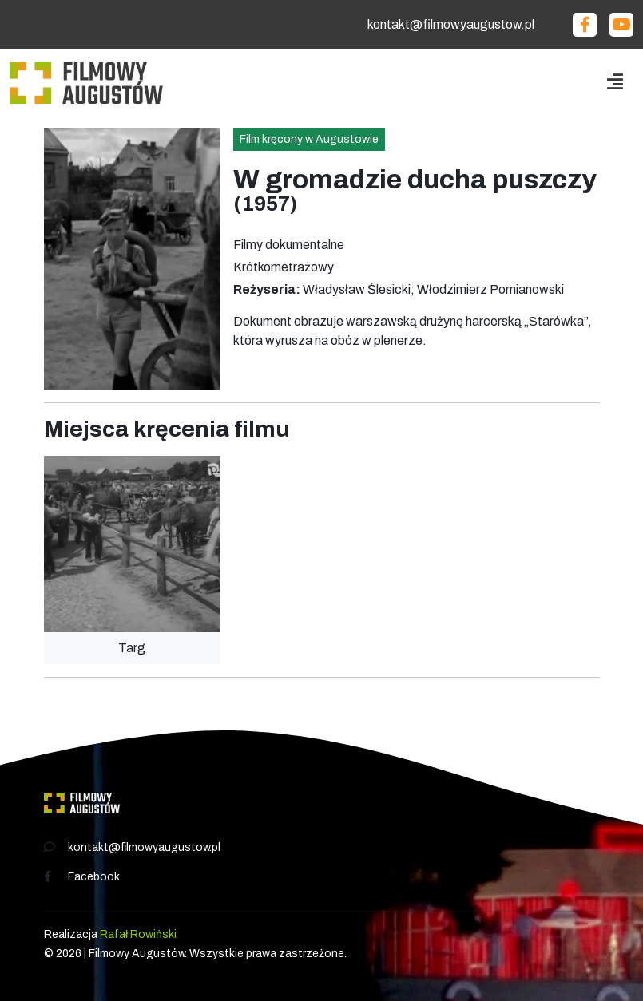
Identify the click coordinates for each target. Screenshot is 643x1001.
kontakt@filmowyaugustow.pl (450, 24)
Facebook (94, 877)
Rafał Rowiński (138, 934)
